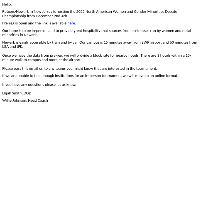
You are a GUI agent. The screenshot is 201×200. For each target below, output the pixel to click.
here (71, 23)
